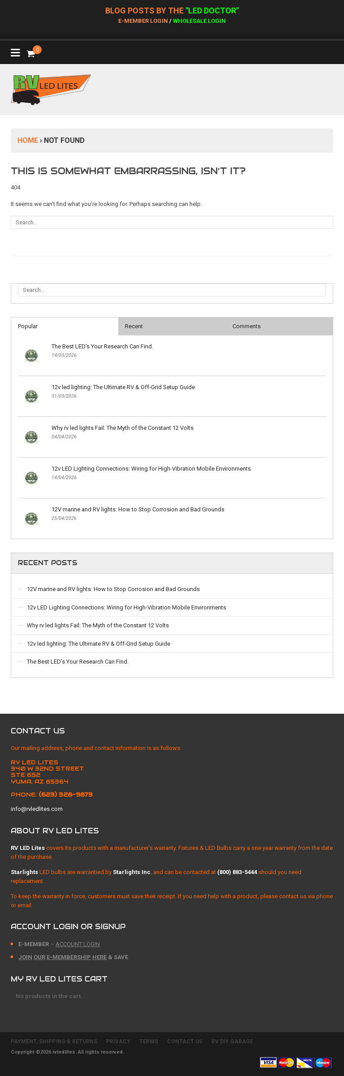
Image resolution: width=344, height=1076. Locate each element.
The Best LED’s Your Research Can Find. (102, 346)
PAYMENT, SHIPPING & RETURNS (54, 1041)
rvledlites (63, 1052)
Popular (28, 326)
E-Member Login (143, 20)
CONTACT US (184, 1041)
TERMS (148, 1041)
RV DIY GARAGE (232, 1041)
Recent (134, 326)
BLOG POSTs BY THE (145, 10)
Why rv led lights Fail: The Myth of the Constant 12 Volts (123, 427)
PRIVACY (118, 1041)
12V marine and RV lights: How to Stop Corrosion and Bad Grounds (138, 509)
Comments (246, 326)
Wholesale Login (199, 20)
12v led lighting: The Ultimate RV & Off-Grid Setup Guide (123, 387)
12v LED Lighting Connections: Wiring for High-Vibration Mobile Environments (151, 468)
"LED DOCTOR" (212, 10)
